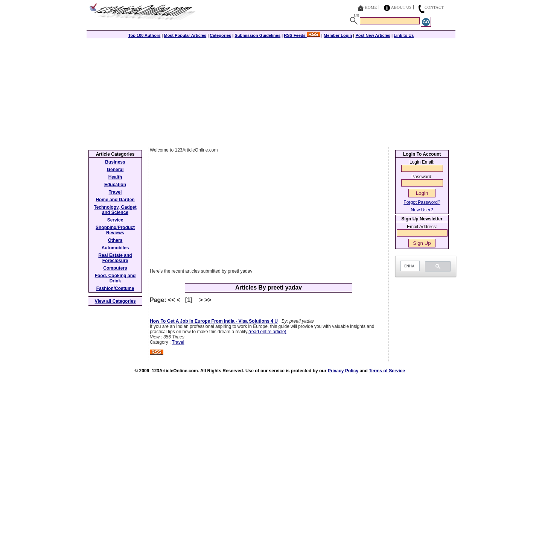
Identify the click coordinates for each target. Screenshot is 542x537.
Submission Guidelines (257, 35)
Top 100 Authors (144, 35)
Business (115, 162)
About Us (401, 7)
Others (115, 240)
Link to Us (404, 35)
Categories (220, 35)
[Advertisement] (271, 91)
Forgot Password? (421, 202)
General (115, 169)
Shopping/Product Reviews (115, 230)
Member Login (338, 35)
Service (115, 220)
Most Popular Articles (185, 35)
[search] (409, 266)
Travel (178, 342)
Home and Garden (115, 199)
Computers (115, 268)
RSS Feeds (302, 35)
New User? (422, 209)
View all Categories (115, 301)
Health (115, 177)
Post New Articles (372, 35)
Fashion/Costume (115, 288)
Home (371, 7)
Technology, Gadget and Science (115, 210)
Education (115, 184)
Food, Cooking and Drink (115, 278)
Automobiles (115, 247)
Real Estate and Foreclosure (115, 258)
